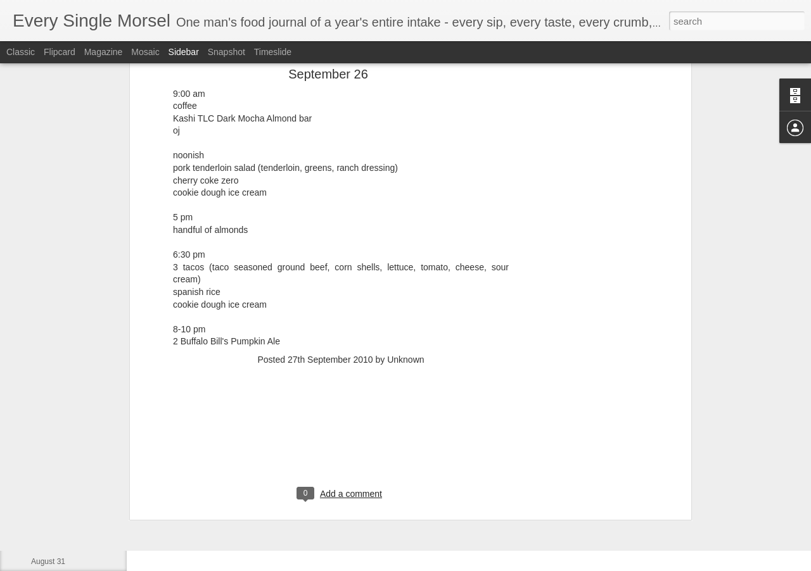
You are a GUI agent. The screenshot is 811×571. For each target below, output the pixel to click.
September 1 (53, 533)
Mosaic (145, 52)
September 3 (53, 476)
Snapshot (226, 52)
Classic (20, 52)
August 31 (48, 561)
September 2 (53, 504)
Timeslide (272, 52)
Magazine (103, 52)
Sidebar (184, 52)
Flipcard (59, 52)
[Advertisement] (341, 318)
